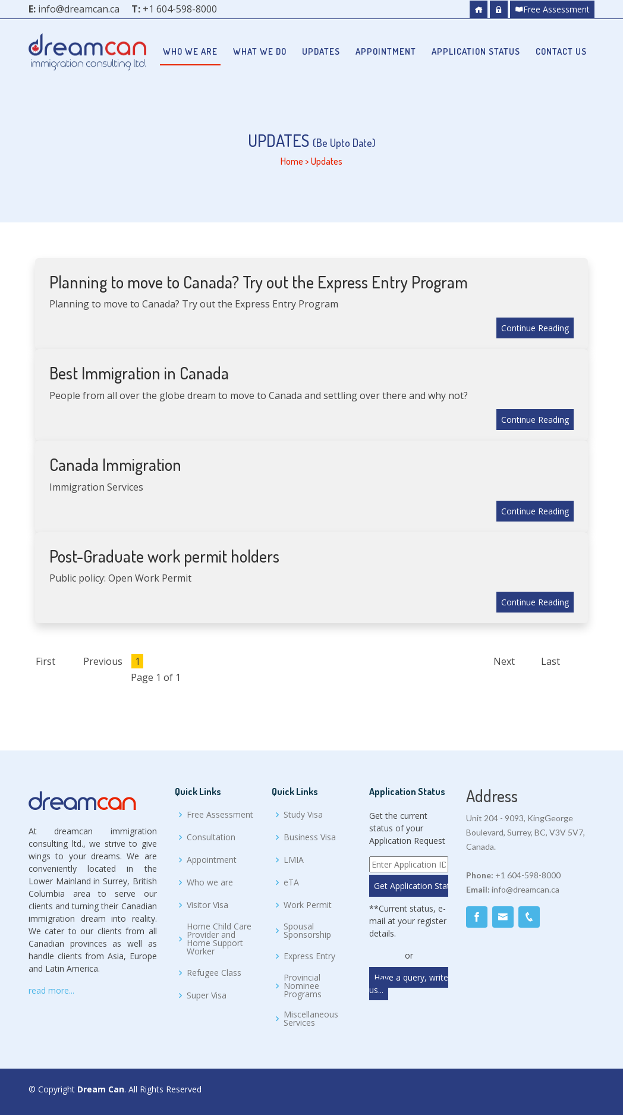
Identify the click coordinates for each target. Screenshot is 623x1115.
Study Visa (303, 815)
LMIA (294, 860)
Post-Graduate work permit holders (164, 556)
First (45, 661)
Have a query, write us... (408, 983)
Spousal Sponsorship (307, 930)
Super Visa (206, 995)
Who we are (190, 51)
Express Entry (309, 956)
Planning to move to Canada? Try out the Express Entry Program (258, 282)
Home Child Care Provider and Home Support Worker (219, 939)
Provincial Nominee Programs (303, 985)
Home (292, 161)
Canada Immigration (115, 464)
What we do (260, 51)
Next (504, 661)
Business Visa (310, 837)
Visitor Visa (207, 905)
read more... (51, 990)
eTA (291, 882)
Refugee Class (214, 973)
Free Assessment (552, 9)
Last (550, 661)
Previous (102, 661)
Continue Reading (535, 328)
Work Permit (308, 905)
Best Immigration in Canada (139, 373)
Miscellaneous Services (311, 1018)
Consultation (211, 837)
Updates (321, 51)
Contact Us (561, 51)
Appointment (385, 51)
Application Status (476, 51)
